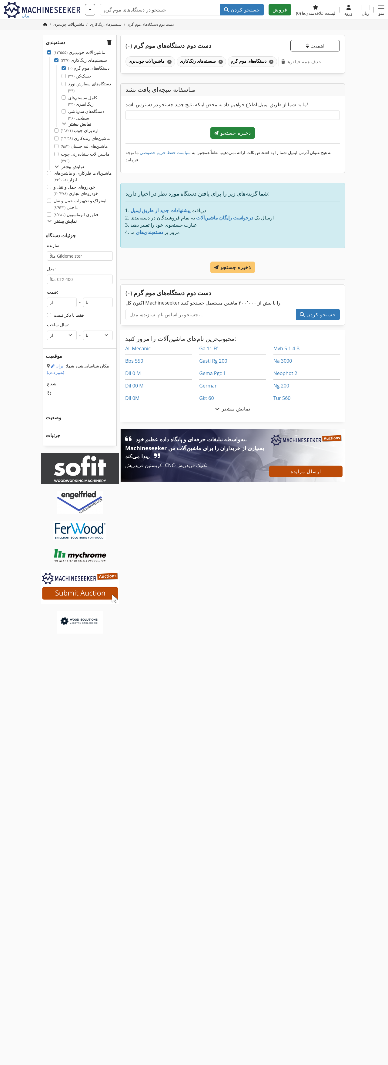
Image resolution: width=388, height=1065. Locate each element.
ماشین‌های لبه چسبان (84, 146)
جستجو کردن (242, 9)
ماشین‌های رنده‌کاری (85, 138)
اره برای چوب (80, 130)
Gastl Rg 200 (213, 361)
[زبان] (365, 9)
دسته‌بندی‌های (149, 232)
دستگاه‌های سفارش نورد (89, 87)
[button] (381, 9)
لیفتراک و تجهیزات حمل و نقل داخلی (80, 204)
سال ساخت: (58, 325)
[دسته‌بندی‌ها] (90, 9)
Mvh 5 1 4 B (286, 348)
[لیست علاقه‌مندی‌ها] (315, 9)
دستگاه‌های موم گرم (89, 68)
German (208, 385)
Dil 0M (132, 398)
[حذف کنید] (169, 61)
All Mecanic (138, 348)
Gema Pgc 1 (212, 373)
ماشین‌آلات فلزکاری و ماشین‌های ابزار (83, 176)
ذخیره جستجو (232, 133)
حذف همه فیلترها (301, 61)
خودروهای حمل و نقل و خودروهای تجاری (76, 190)
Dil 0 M (133, 373)
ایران (56, 369)
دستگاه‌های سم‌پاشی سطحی (86, 114)
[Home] (68, 24)
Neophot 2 (285, 373)
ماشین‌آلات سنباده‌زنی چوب (85, 157)
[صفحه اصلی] (45, 24)
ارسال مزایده (306, 471)
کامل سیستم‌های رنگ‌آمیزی (83, 101)
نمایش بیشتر (76, 124)
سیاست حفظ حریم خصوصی (165, 152)
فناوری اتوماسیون (76, 214)
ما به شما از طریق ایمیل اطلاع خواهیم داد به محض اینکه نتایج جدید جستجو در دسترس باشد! (216, 104)
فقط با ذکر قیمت (69, 315)
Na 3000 (282, 361)
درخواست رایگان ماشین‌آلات (224, 217)
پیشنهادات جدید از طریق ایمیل (160, 210)
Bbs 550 (134, 361)
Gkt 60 (206, 398)
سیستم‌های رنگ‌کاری (84, 60)
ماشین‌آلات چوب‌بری (79, 52)
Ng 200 (281, 385)
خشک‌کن (80, 76)
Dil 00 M (134, 385)
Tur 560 (282, 398)
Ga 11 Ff (208, 348)
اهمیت (315, 45)
